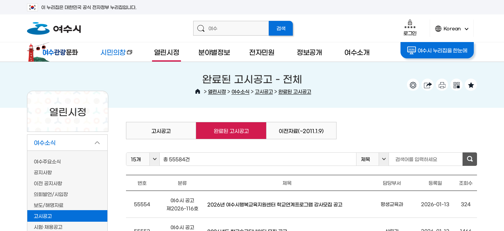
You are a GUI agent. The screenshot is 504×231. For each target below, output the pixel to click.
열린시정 (166, 51)
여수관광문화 (54, 52)
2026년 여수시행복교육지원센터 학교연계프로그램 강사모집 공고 (274, 204)
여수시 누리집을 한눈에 (437, 50)
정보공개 (309, 51)
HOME (198, 91)
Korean (452, 31)
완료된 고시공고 (294, 91)
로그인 (410, 27)
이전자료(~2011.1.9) (301, 130)
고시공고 (264, 91)
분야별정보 (214, 51)
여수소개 (357, 51)
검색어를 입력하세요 (416, 159)
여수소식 (240, 91)
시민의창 (111, 55)
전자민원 (261, 51)
